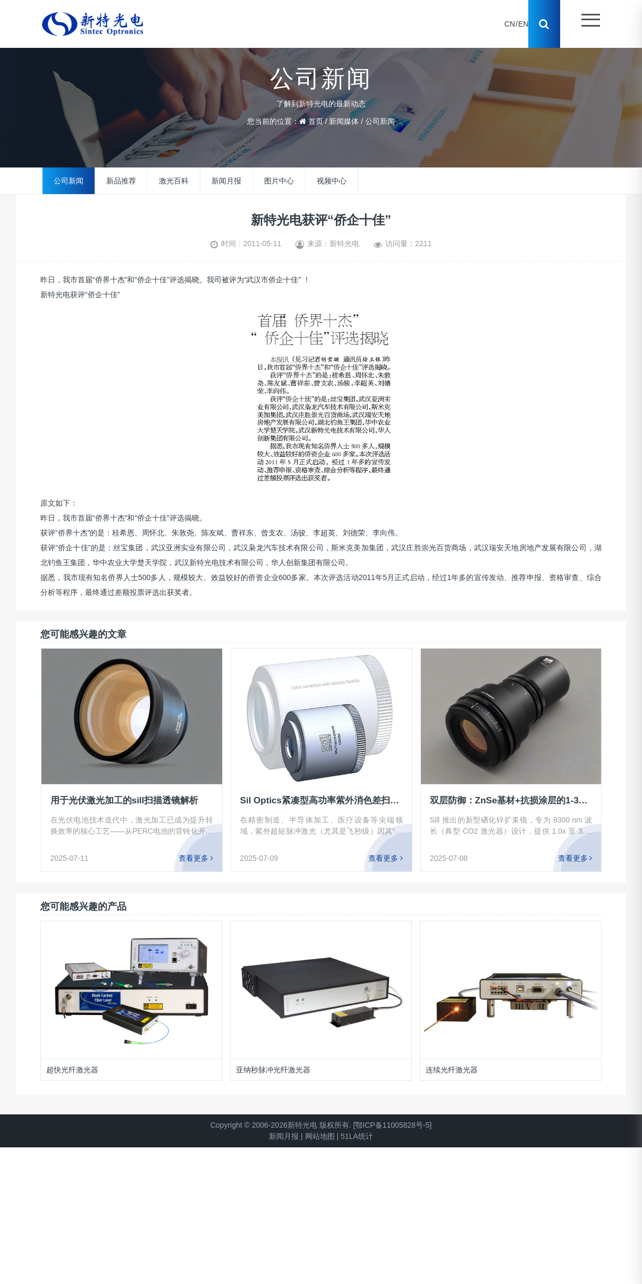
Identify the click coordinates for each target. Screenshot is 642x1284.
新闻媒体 (344, 121)
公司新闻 (380, 121)
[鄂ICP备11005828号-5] (392, 1125)
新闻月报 (226, 181)
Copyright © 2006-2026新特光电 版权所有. (280, 1125)
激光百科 (174, 181)
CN (509, 24)
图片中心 (279, 181)
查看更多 (196, 858)
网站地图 (320, 1136)
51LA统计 (357, 1136)
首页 (315, 121)
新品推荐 (121, 181)
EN (523, 24)
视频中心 (332, 181)
